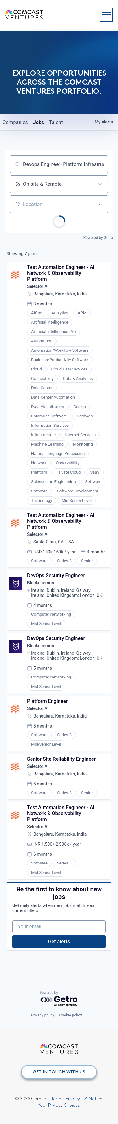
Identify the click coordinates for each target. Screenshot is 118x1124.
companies (15, 122)
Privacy (72, 1098)
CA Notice (92, 1098)
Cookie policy (70, 1015)
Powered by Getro (98, 237)
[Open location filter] (100, 204)
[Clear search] (100, 164)
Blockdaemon (40, 582)
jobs (38, 122)
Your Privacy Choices (59, 1105)
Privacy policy (42, 1015)
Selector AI (37, 286)
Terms (57, 1098)
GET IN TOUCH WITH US (59, 1072)
